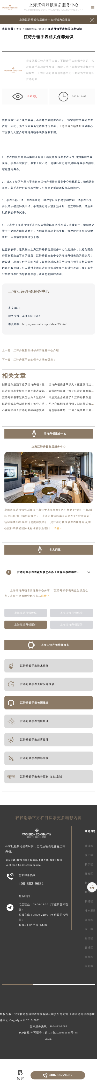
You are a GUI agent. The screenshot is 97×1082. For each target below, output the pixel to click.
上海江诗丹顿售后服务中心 (54, 5)
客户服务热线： (49, 1026)
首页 (19, 28)
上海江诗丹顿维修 (25, 612)
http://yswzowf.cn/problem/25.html (45, 324)
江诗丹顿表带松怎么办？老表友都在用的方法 (30, 391)
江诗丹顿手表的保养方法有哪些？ (34, 359)
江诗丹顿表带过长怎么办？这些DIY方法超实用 (32, 397)
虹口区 (89, 892)
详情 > (58, 528)
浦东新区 (90, 910)
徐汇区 (89, 855)
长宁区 (89, 864)
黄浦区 (89, 845)
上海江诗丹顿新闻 (71, 624)
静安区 (89, 873)
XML (48, 1038)
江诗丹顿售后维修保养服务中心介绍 (36, 350)
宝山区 (89, 929)
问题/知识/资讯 (34, 28)
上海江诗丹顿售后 (70, 126)
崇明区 (89, 966)
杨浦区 (89, 901)
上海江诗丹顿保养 (71, 612)
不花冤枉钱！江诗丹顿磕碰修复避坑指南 (27, 410)
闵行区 (89, 919)
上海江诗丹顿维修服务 (55, 644)
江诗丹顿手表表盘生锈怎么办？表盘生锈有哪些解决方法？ (54, 572)
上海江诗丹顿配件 (25, 624)
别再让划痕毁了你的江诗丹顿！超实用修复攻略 (32, 384)
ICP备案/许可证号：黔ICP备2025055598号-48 (48, 1032)
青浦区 (89, 947)
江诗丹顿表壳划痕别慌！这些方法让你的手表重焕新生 (36, 403)
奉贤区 (89, 956)
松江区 (89, 938)
